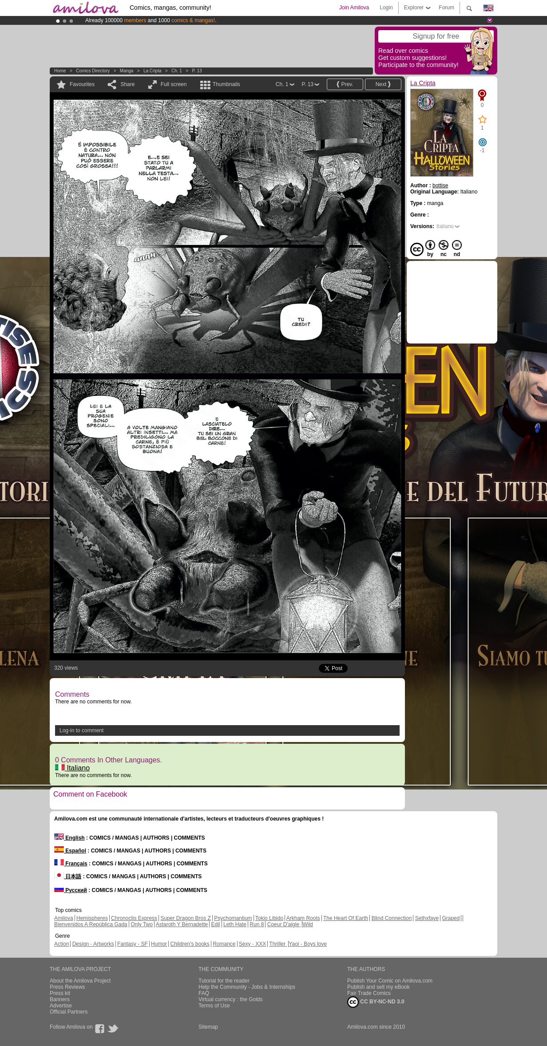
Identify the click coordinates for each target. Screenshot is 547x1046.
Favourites (82, 84)
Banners (60, 999)
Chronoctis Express (134, 918)
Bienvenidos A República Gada (90, 924)
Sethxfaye (427, 918)
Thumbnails (226, 84)
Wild (307, 924)
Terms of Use (214, 1006)
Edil (215, 924)
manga (127, 70)
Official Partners (68, 1012)
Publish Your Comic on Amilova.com (389, 981)
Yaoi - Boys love (308, 944)
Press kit (60, 993)
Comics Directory (93, 70)
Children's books (189, 944)
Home (60, 70)
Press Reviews (67, 987)
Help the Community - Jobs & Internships (246, 987)
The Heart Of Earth (345, 918)
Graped (451, 918)
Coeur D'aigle (284, 924)
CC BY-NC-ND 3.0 (375, 1002)
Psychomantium (233, 918)
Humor (159, 944)
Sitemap (208, 1027)
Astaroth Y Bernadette (182, 924)
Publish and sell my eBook (378, 987)
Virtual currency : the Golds (230, 999)
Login (386, 7)
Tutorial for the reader (224, 981)
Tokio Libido (269, 918)
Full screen (174, 84)
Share (127, 84)
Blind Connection (392, 918)
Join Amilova (354, 7)
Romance (224, 944)
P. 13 (197, 70)
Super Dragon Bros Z (185, 918)
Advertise (61, 1006)
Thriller (278, 944)
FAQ (203, 993)
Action (61, 944)
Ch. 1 (176, 70)
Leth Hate (234, 924)
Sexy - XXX (252, 944)
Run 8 (257, 924)
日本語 (67, 876)
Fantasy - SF (132, 944)
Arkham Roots (303, 918)
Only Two (142, 924)
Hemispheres (92, 918)
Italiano (72, 768)
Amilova (63, 918)
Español (70, 851)
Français (70, 863)
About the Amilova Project (80, 981)
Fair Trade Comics (369, 993)
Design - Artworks (93, 944)
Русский (70, 890)
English (69, 838)
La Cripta (152, 70)
